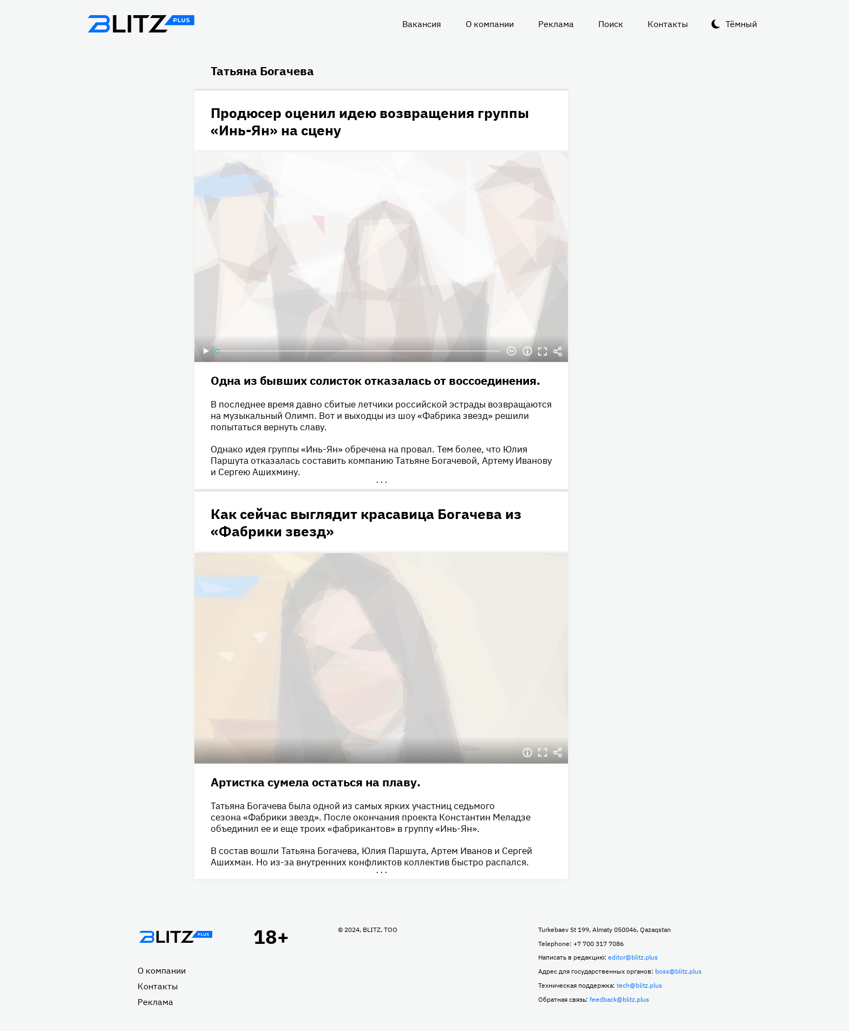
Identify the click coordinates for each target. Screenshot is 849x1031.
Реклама (556, 23)
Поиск (610, 23)
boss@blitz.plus (678, 971)
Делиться (557, 351)
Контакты (668, 23)
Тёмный (741, 23)
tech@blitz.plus (639, 985)
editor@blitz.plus (633, 957)
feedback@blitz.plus (619, 999)
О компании (490, 23)
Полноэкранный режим (542, 351)
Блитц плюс (141, 23)
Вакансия (421, 23)
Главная (175, 937)
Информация (527, 351)
